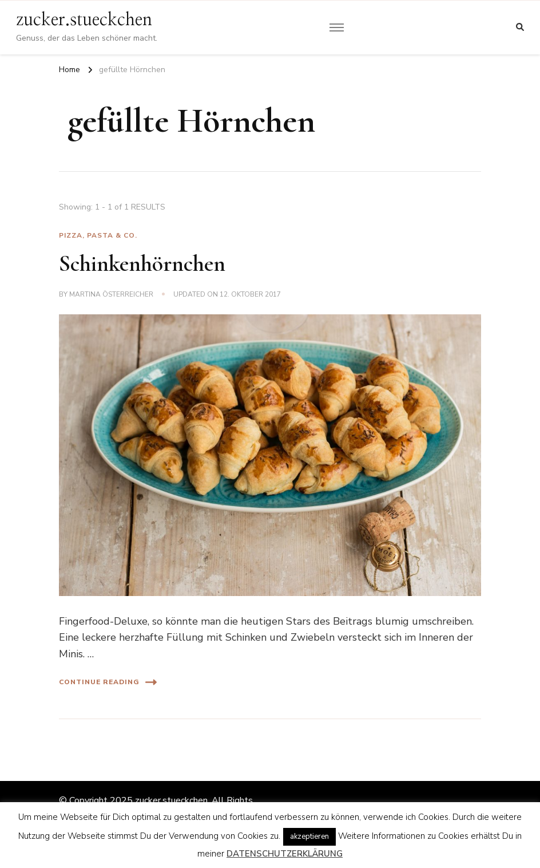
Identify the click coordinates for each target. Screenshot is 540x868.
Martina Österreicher (111, 294)
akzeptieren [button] (309, 836)
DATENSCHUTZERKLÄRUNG (285, 853)
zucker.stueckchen (84, 20)
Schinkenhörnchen (142, 263)
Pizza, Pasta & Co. (98, 235)
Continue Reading (108, 682)
